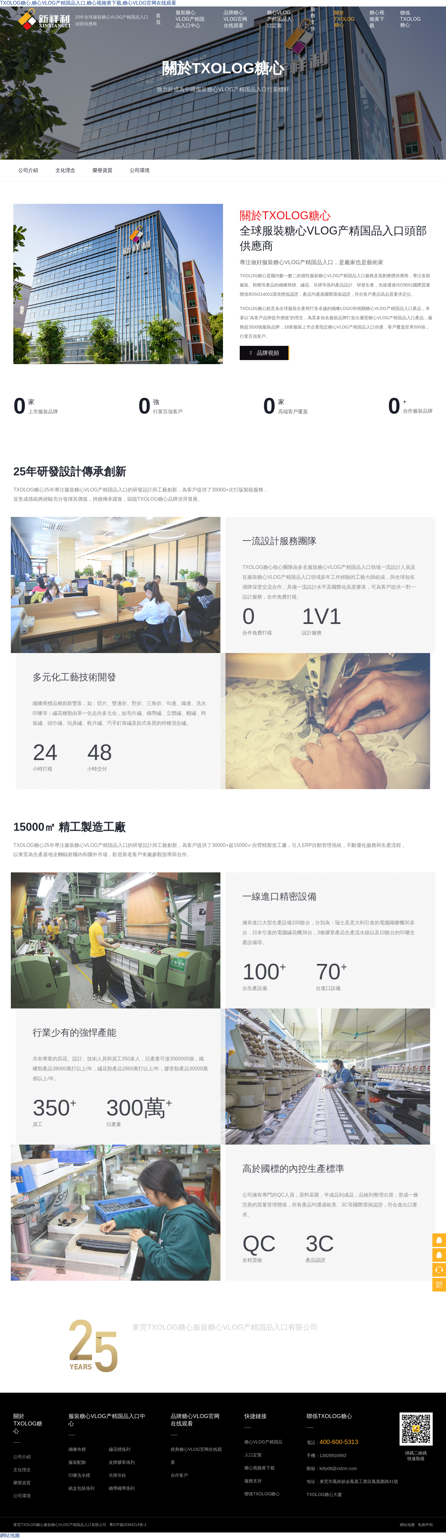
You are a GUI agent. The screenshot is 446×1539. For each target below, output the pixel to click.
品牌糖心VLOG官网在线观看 (235, 19)
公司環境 (140, 170)
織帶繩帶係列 (122, 1488)
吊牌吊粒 (117, 1475)
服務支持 (312, 18)
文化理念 (65, 170)
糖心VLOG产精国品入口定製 (279, 19)
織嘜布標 (77, 1449)
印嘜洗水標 (79, 1475)
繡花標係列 (119, 1449)
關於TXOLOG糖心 (344, 19)
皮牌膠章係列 (122, 1462)
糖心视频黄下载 (376, 19)
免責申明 (425, 1525)
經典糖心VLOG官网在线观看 (196, 1456)
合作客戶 (179, 1475)
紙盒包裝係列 (81, 1488)
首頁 (158, 19)
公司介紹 (28, 170)
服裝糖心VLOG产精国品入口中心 (190, 19)
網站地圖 (407, 1525)
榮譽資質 (102, 170)
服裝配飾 (77, 1462)
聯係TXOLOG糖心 (410, 19)
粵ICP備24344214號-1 (127, 1525)
